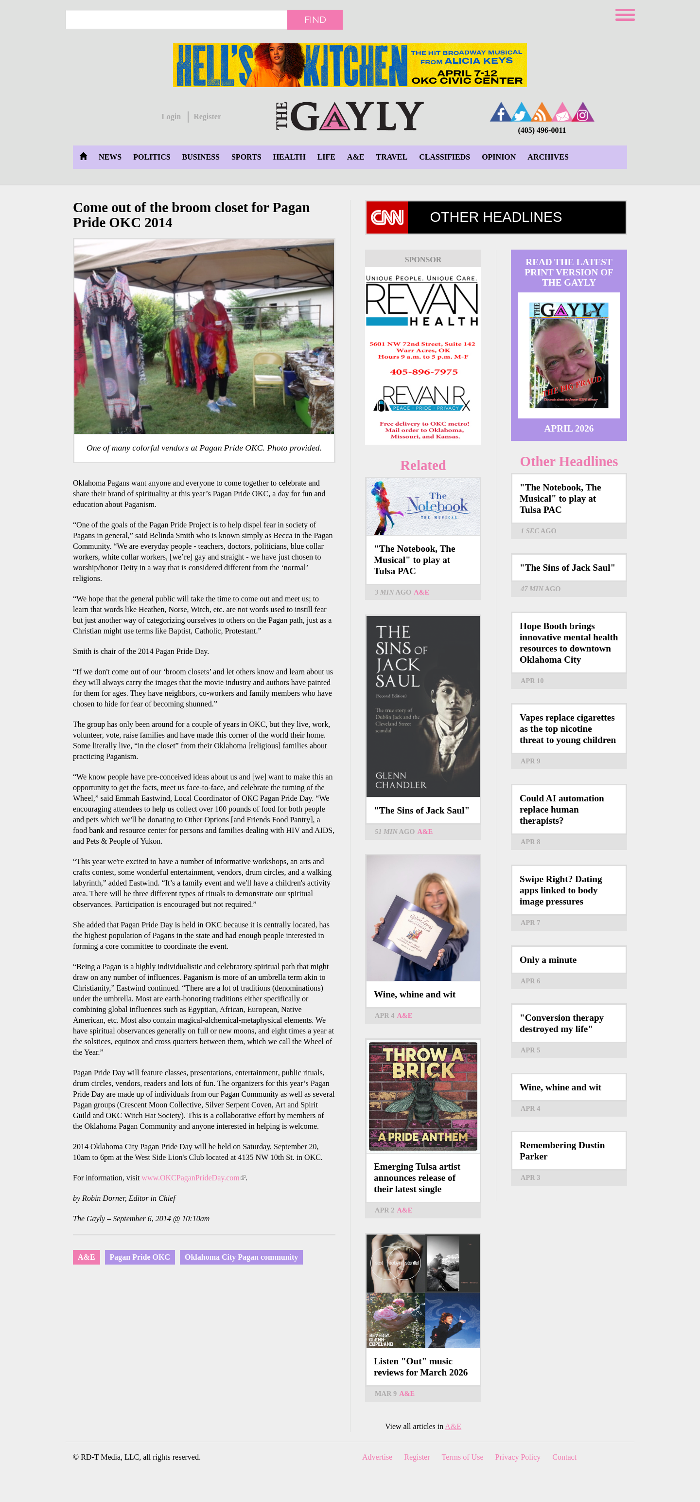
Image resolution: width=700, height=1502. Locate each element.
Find (315, 19)
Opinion (499, 157)
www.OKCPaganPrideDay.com (193, 1178)
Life (326, 157)
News (110, 157)
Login (171, 116)
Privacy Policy (518, 1457)
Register (207, 116)
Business (201, 157)
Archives (547, 157)
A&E (356, 157)
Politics (151, 157)
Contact (564, 1457)
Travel (392, 157)
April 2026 (569, 428)
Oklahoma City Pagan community (241, 1257)
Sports (246, 157)
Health (289, 157)
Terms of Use (463, 1457)
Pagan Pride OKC (140, 1257)
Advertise (377, 1457)
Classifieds (444, 157)
